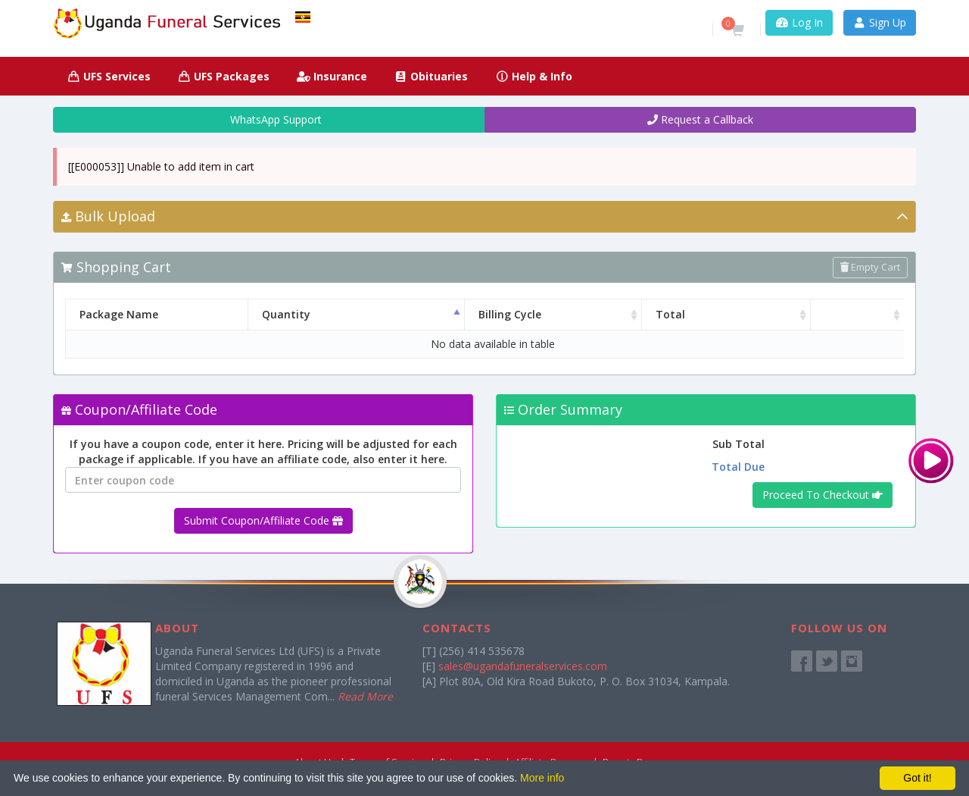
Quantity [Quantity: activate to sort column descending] (329, 314)
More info (542, 778)
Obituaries (431, 76)
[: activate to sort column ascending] (865, 314)
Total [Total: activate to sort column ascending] (713, 314)
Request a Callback (700, 119)
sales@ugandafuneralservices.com (522, 666)
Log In (799, 22)
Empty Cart (870, 267)
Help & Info (533, 76)
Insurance (332, 76)
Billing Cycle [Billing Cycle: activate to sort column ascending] (518, 314)
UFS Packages (224, 76)
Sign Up (880, 22)
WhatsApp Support (269, 119)
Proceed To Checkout (822, 494)
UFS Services (109, 76)
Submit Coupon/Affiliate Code (263, 520)
